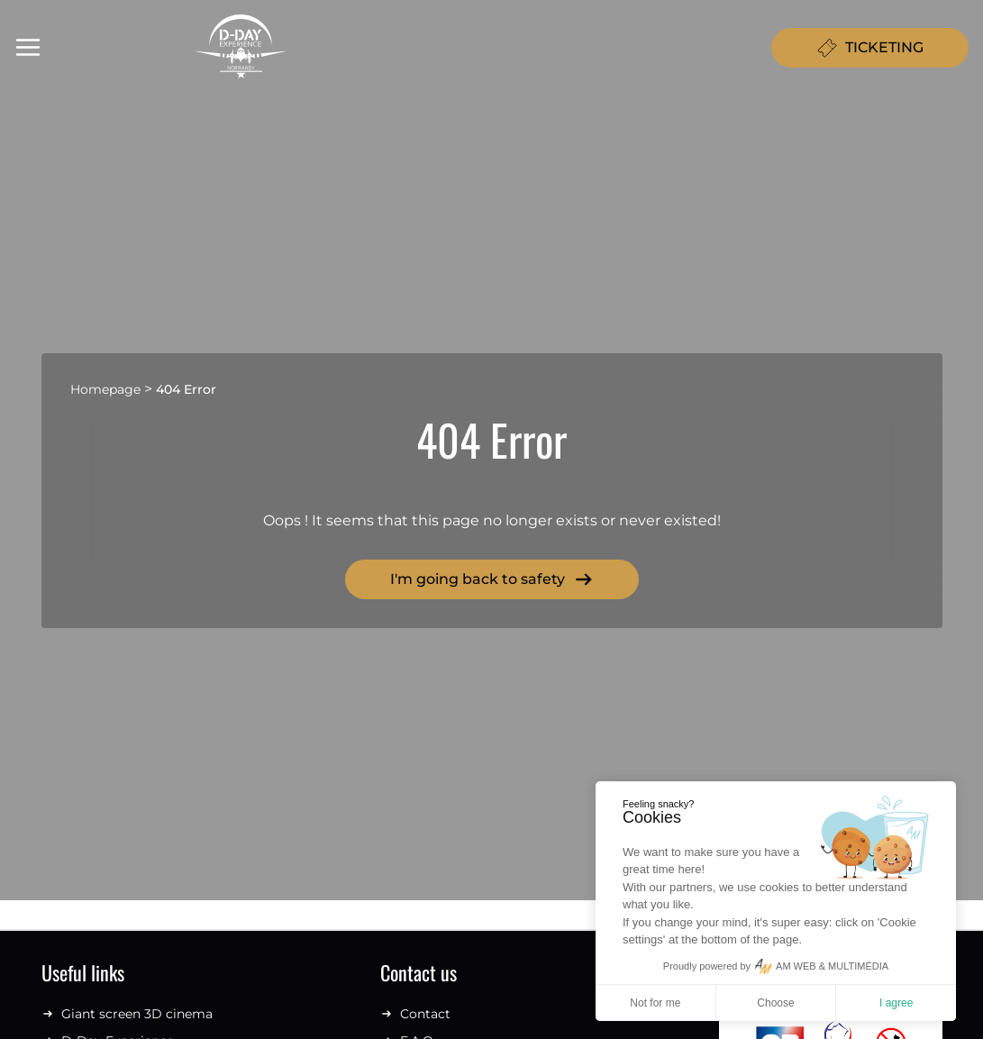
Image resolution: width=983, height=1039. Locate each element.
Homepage (105, 389)
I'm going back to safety (492, 579)
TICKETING (870, 48)
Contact (415, 1013)
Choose (775, 1003)
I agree (896, 1003)
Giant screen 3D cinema (127, 1013)
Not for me (655, 1003)
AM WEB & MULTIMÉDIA (832, 966)
